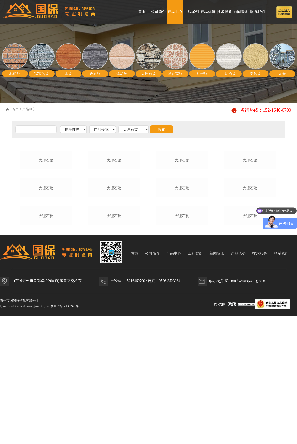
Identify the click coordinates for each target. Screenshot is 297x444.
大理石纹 (46, 204)
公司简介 (158, 12)
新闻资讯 (240, 12)
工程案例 (191, 12)
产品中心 (175, 12)
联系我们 (257, 12)
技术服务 (224, 12)
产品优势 (208, 12)
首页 (142, 12)
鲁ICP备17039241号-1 (66, 436)
